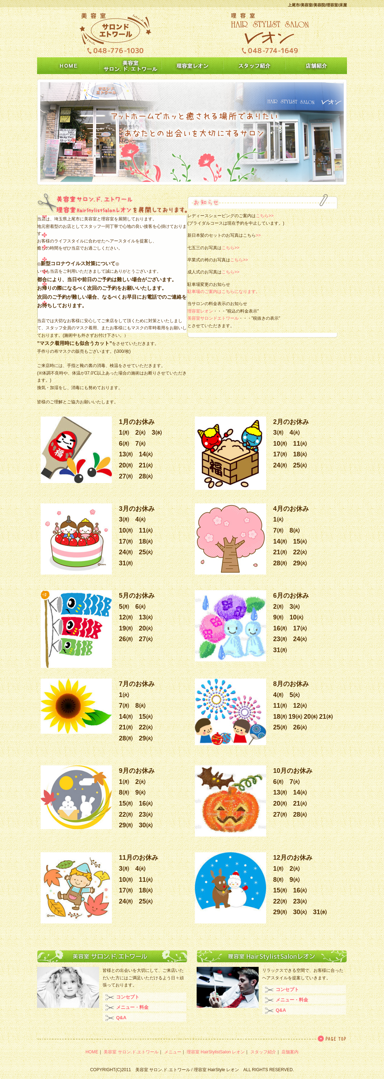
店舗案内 (290, 1051)
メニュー (172, 1051)
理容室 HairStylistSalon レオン (216, 1051)
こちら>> (265, 215)
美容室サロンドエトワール (213, 318)
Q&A (121, 1017)
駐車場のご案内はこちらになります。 (223, 291)
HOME (91, 1051)
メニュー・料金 (132, 1007)
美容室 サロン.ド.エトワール (131, 1051)
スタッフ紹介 (263, 1051)
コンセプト (127, 997)
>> (258, 235)
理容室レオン (200, 311)
